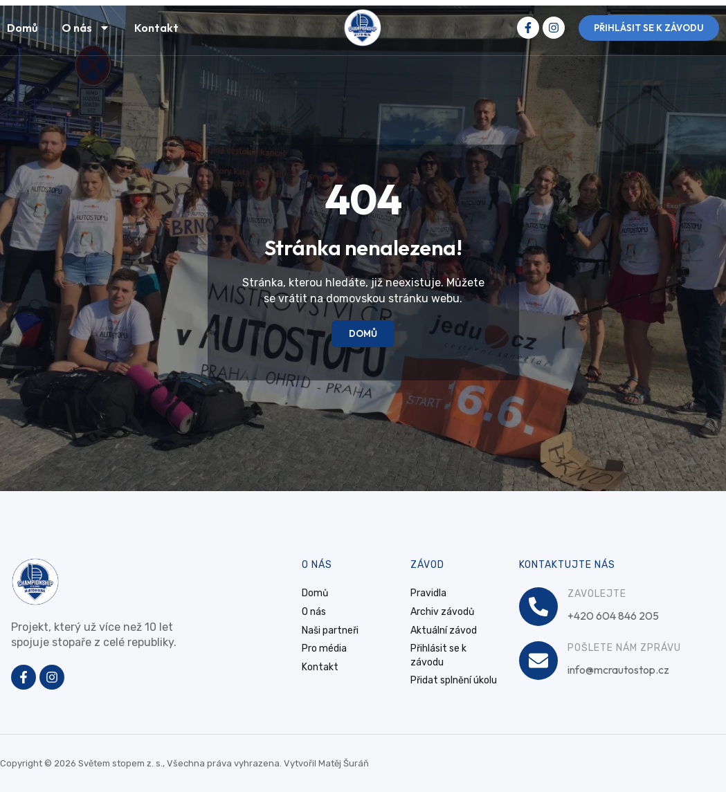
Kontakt (156, 28)
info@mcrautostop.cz (618, 669)
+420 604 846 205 (613, 616)
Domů (22, 28)
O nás (86, 27)
